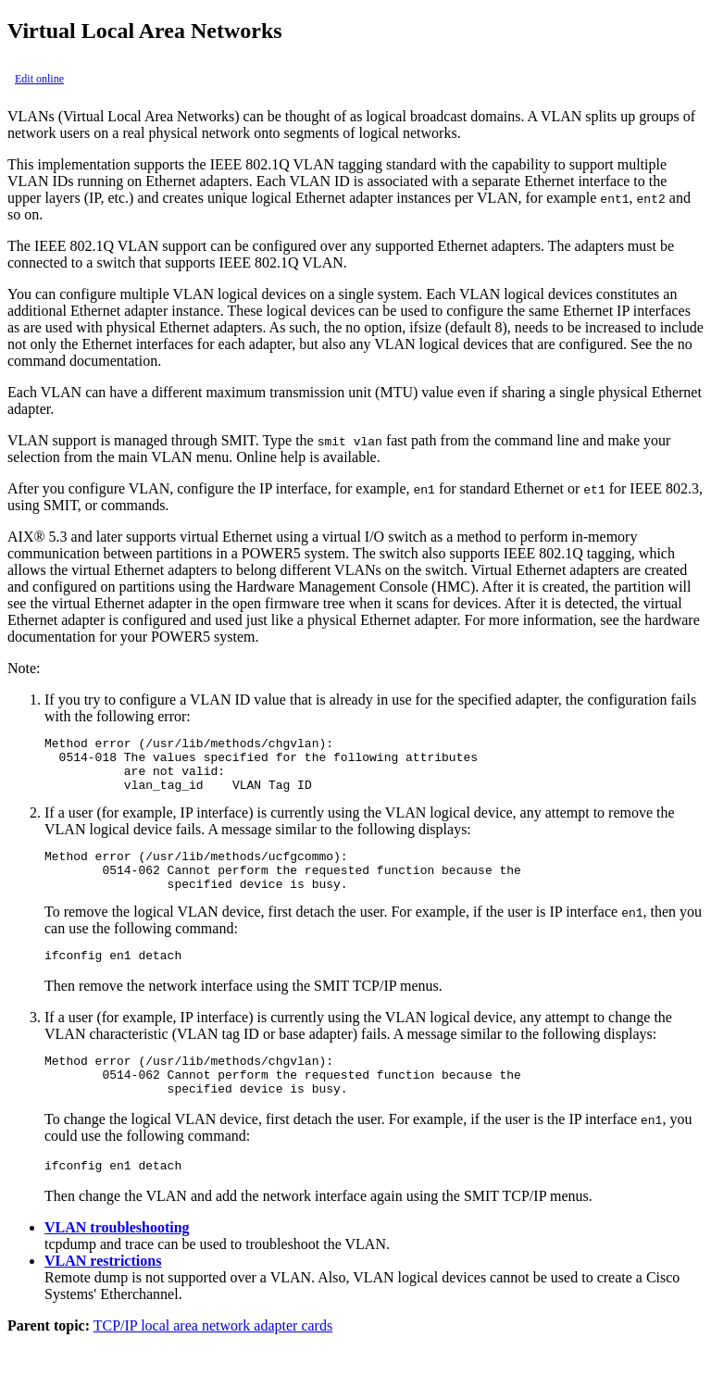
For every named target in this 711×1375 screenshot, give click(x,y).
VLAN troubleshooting (117, 1261)
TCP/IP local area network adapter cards (213, 1359)
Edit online (39, 78)
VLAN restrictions (102, 1294)
